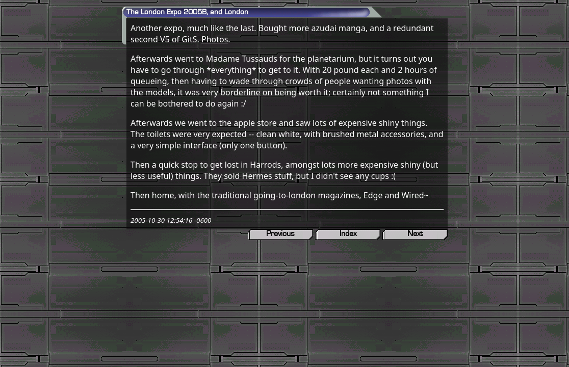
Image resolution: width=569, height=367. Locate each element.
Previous (280, 233)
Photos (214, 39)
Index (348, 233)
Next (415, 233)
